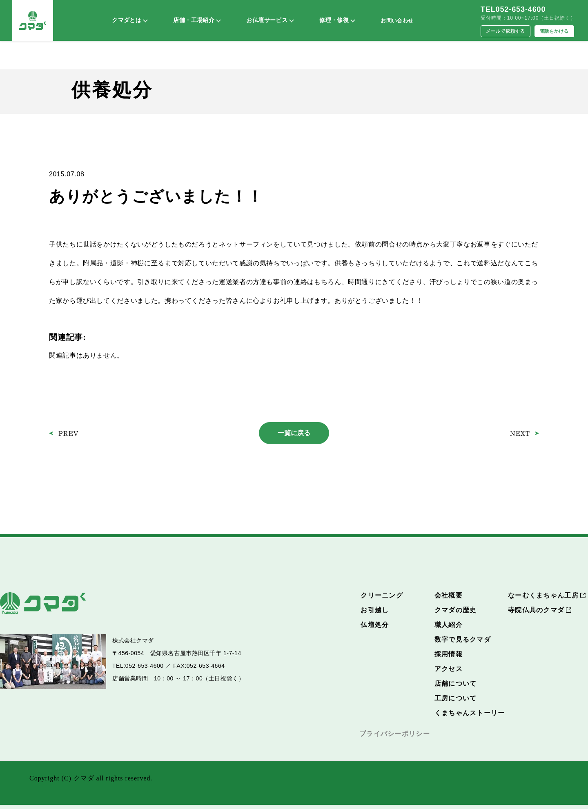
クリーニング (382, 595)
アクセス (448, 668)
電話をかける (554, 31)
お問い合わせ (397, 20)
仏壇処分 (375, 624)
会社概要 (448, 595)
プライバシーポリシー (394, 733)
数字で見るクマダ (462, 639)
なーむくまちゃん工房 (543, 595)
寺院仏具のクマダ (536, 610)
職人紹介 (448, 624)
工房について (455, 698)
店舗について (455, 683)
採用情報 (448, 654)
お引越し (375, 610)
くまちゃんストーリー (469, 712)
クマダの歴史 (455, 610)
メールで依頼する (505, 31)
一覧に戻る (294, 432)
